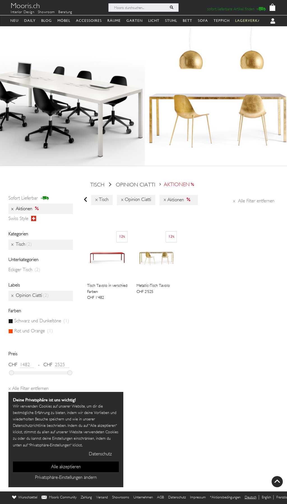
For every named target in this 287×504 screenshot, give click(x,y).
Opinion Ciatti (136, 185)
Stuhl (171, 20)
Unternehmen (143, 497)
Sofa (203, 20)
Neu (14, 20)
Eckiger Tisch (24, 270)
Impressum (198, 497)
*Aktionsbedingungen (225, 497)
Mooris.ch (25, 7)
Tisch (97, 185)
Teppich (222, 20)
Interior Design (22, 12)
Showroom (46, 12)
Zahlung (86, 497)
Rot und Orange (33, 331)
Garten (134, 20)
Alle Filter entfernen (253, 201)
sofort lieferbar (28, 198)
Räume (114, 20)
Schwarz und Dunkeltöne (41, 321)
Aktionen (177, 185)
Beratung (65, 12)
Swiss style (22, 219)
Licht (153, 20)
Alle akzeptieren (66, 467)
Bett (187, 20)
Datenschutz (177, 497)
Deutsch (250, 497)
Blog (46, 20)
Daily (30, 20)
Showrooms (120, 497)
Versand (102, 497)
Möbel (63, 20)
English (266, 497)
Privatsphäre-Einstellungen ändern (66, 477)
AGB (160, 497)
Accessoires (89, 20)
